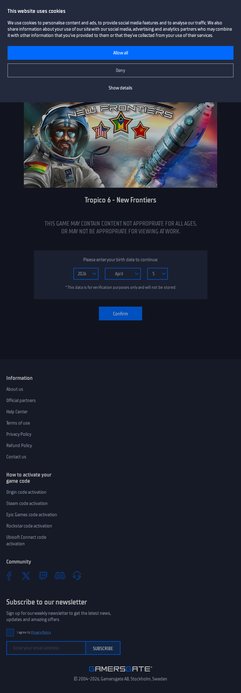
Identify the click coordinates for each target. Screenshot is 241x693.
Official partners (21, 400)
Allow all (120, 53)
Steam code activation (27, 503)
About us (14, 389)
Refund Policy (19, 445)
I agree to (34, 632)
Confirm (120, 314)
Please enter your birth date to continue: (120, 260)
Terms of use (18, 423)
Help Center (17, 412)
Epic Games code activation (31, 515)
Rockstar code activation (29, 526)
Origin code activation (26, 492)
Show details (120, 88)
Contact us (16, 457)
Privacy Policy (18, 434)
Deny (120, 70)
